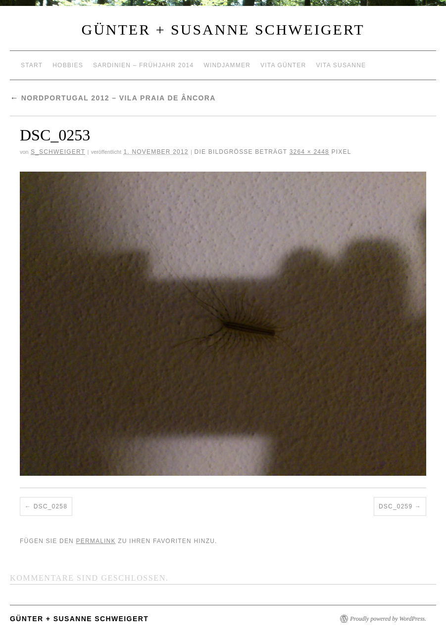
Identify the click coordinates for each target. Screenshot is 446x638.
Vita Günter (283, 65)
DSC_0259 (395, 506)
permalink (95, 541)
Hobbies (67, 65)
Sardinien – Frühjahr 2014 (143, 65)
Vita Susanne (341, 65)
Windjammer (226, 65)
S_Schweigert (58, 151)
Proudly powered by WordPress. (388, 618)
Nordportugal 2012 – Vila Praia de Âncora (113, 98)
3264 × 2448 (309, 151)
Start (32, 65)
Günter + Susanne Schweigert (223, 29)
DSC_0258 (50, 506)
